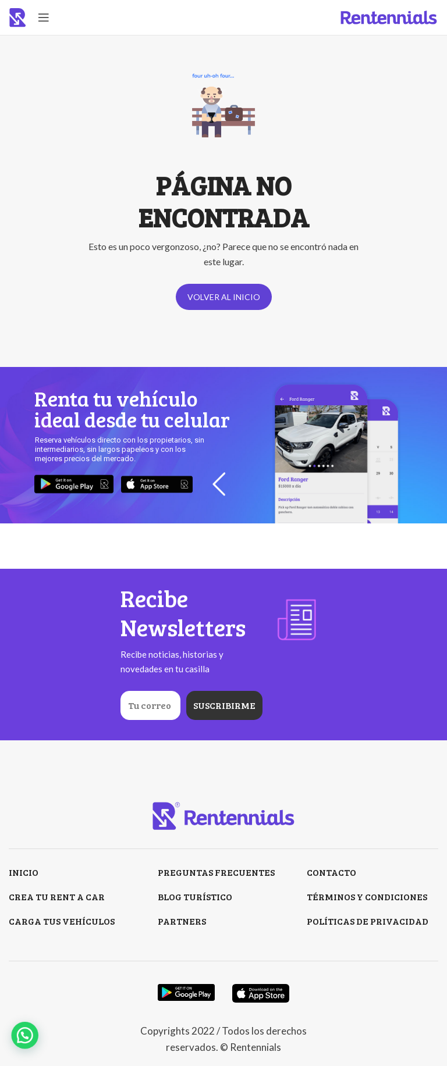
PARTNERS (182, 921)
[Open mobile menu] (43, 17)
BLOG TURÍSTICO (195, 896)
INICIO (23, 872)
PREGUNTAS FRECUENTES (216, 872)
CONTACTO (331, 872)
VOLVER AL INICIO (223, 297)
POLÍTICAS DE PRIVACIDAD (367, 921)
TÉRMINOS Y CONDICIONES (367, 896)
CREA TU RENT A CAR (57, 896)
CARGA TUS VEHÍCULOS (62, 921)
